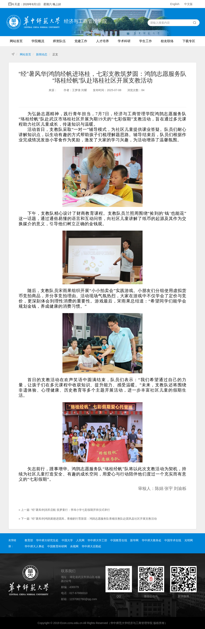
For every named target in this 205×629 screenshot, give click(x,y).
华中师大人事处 (34, 546)
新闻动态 (41, 54)
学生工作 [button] (145, 41)
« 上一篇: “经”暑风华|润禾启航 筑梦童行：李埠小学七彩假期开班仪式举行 (64, 509)
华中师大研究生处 (47, 540)
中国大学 (67, 540)
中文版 (188, 4)
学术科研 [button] (124, 41)
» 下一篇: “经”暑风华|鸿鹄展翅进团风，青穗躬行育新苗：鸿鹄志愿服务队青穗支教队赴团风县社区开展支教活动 (88, 518)
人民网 (80, 540)
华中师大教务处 (151, 540)
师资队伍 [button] (59, 41)
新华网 (134, 540)
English (174, 4)
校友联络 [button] (167, 41)
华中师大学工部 (97, 540)
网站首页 (16, 41)
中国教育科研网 (57, 546)
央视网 (74, 546)
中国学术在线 (172, 540)
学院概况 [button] (37, 41)
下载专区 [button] (188, 41)
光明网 (188, 540)
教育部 (29, 540)
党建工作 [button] (80, 41)
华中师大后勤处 (91, 546)
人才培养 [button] (102, 41)
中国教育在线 (118, 540)
